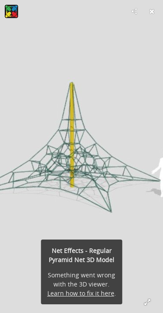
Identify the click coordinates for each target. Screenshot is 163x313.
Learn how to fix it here (80, 293)
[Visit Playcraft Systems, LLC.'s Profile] (11, 11)
